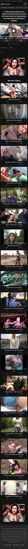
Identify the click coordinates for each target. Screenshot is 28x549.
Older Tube (13, 1)
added (4, 7)
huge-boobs (11, 7)
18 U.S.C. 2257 (7, 545)
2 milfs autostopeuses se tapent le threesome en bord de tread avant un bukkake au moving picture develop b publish (14, 16)
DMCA (22, 545)
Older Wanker (20, 1)
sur (17, 7)
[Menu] (25, 3)
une (22, 7)
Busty (6, 4)
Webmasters (16, 545)
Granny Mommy (8, 1)
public (10, 47)
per (26, 7)
